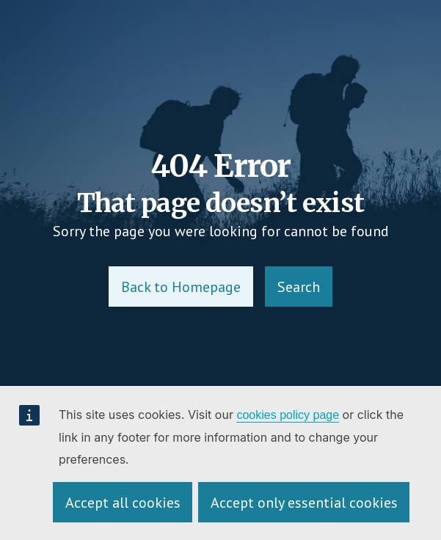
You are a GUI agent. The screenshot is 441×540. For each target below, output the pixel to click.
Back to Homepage (181, 286)
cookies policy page (287, 415)
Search (298, 286)
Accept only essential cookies (304, 502)
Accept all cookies (123, 502)
